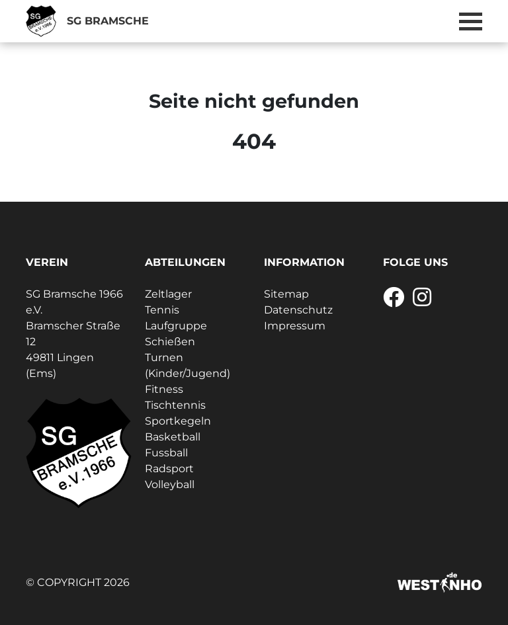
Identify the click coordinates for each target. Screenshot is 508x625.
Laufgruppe (176, 325)
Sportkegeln (178, 421)
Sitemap (286, 294)
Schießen (170, 341)
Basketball (172, 437)
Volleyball (169, 484)
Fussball (166, 452)
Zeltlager (168, 294)
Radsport (169, 468)
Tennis (162, 310)
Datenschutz (298, 310)
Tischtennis (175, 405)
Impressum (294, 325)
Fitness (164, 389)
